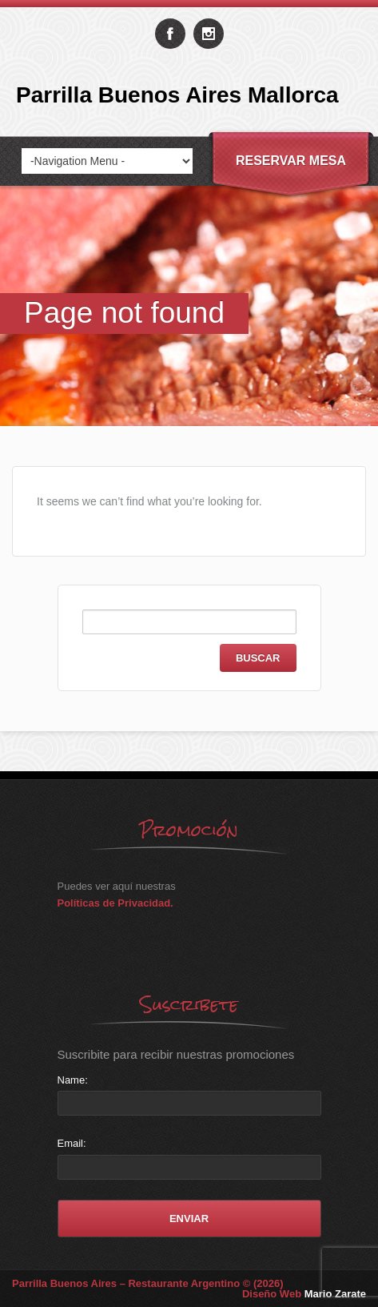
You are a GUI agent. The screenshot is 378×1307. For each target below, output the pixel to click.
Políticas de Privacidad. (115, 903)
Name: (73, 1080)
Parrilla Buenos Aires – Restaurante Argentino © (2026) (148, 1283)
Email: (72, 1143)
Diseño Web (304, 1294)
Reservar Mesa (291, 160)
